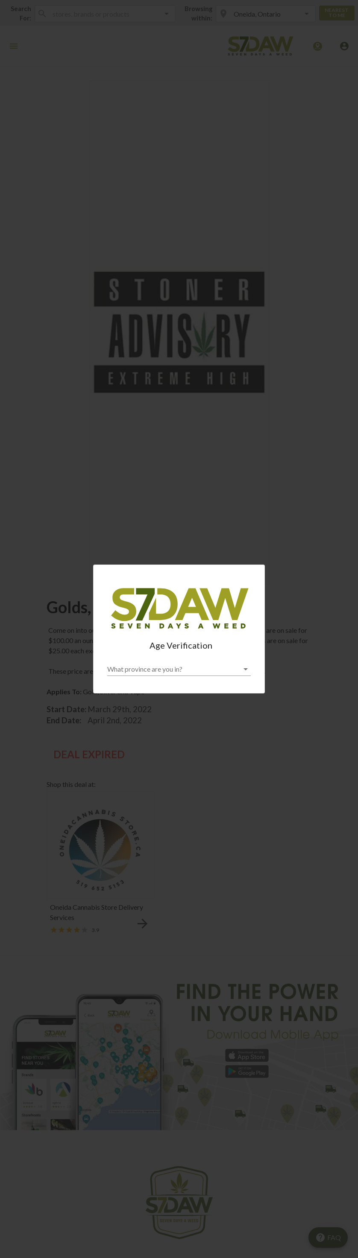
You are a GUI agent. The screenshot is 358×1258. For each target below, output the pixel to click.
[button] (179, 669)
